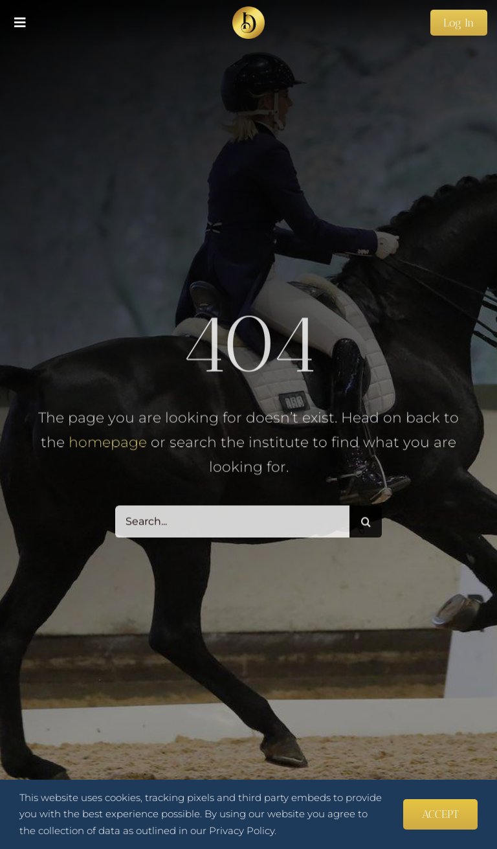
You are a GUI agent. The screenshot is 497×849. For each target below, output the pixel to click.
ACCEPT (440, 814)
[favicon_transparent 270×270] (248, 11)
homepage (108, 444)
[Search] (365, 523)
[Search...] (232, 523)
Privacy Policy (241, 830)
